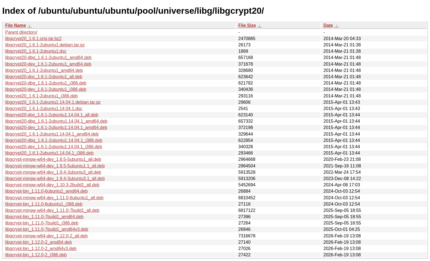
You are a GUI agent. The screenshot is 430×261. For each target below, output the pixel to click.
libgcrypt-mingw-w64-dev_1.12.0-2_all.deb (46, 236)
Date (328, 25)
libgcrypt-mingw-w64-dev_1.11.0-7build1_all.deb (52, 210)
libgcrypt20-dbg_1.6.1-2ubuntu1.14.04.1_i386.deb (53, 140)
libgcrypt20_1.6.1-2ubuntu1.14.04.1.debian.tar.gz (53, 102)
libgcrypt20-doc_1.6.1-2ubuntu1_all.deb (43, 76)
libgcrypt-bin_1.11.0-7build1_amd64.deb (44, 216)
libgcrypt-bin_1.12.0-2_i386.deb (36, 254)
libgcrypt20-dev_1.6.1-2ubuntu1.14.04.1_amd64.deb (56, 127)
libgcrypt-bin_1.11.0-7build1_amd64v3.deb (46, 229)
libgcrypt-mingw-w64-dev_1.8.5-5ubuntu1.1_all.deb (55, 166)
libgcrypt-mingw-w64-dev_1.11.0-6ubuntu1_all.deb (54, 197)
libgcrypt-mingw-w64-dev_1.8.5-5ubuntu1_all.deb (53, 159)
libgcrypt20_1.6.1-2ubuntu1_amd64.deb (44, 70)
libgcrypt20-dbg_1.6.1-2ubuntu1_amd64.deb (48, 57)
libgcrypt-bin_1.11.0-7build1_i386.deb (41, 223)
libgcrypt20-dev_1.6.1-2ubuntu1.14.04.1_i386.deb (53, 146)
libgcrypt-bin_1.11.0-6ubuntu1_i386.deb (44, 204)
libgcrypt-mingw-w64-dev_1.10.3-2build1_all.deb (52, 185)
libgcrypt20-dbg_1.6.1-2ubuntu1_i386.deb (45, 83)
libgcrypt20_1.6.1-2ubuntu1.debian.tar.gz (45, 45)
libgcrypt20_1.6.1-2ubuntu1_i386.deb (41, 96)
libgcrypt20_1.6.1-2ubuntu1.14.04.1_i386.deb (49, 153)
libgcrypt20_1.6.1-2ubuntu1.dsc (35, 51)
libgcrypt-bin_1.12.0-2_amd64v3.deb (41, 248)
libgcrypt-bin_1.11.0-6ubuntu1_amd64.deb (46, 191)
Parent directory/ (21, 32)
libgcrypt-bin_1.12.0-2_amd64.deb (38, 242)
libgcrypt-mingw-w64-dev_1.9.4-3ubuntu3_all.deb (53, 172)
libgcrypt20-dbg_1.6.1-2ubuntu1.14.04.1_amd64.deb (56, 121)
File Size (247, 25)
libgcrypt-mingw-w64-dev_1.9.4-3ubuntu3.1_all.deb (55, 178)
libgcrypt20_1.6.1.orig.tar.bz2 (33, 38)
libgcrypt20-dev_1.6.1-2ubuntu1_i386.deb (45, 89)
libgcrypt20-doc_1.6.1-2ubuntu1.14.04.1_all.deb (51, 115)
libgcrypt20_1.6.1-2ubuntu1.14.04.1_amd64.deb (52, 134)
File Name (15, 25)
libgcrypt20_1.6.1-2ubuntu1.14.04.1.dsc (43, 108)
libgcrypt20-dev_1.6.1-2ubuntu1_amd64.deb (48, 64)
